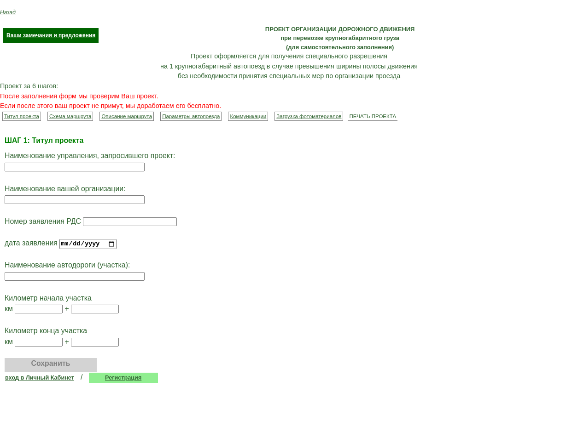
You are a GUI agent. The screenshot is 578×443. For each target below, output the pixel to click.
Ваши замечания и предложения (50, 35)
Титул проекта (21, 116)
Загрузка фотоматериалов (308, 116)
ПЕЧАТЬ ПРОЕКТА (372, 116)
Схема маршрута (70, 116)
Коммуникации (248, 116)
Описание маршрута (126, 116)
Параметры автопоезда (191, 116)
